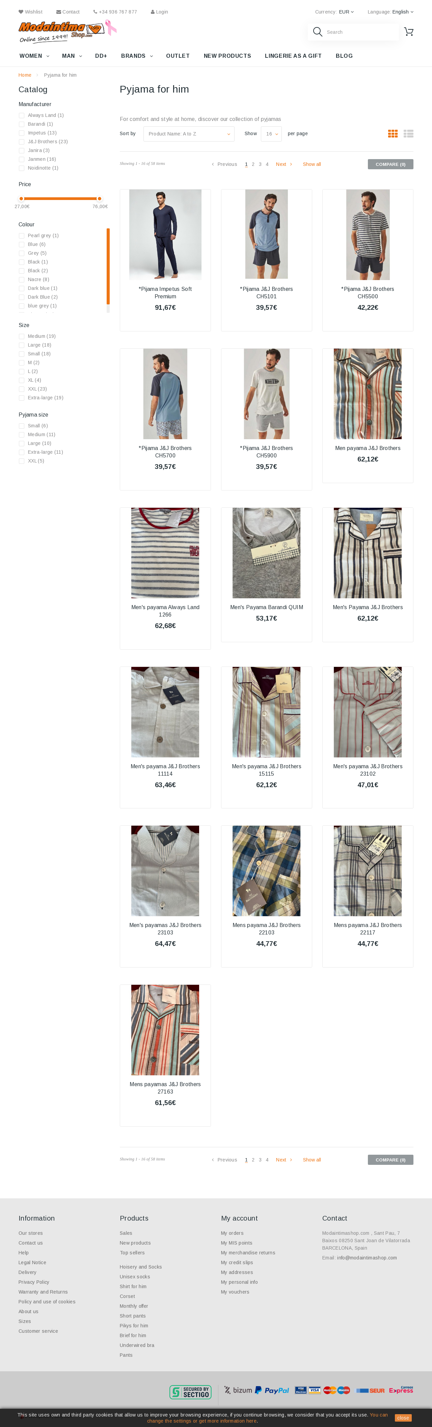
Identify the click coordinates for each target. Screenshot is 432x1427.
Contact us (31, 1243)
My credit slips (237, 1262)
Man (68, 56)
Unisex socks (135, 1276)
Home (25, 75)
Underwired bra (137, 1345)
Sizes (25, 1321)
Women (31, 56)
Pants (126, 1355)
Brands (133, 56)
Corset (127, 1296)
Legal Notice (32, 1262)
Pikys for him (134, 1325)
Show (251, 133)
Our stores (31, 1233)
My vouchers (235, 1292)
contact (68, 12)
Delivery (28, 1272)
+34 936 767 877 (115, 12)
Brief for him (133, 1335)
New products (227, 56)
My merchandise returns (248, 1252)
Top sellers (132, 1252)
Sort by (128, 133)
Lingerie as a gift (293, 56)
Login (159, 12)
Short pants (133, 1316)
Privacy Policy (34, 1282)
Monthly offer (134, 1306)
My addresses (237, 1272)
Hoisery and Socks (141, 1267)
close (403, 1418)
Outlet (178, 56)
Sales (126, 1233)
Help (24, 1252)
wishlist (31, 12)
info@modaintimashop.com (367, 1257)
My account (239, 1218)
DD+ (101, 56)
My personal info (239, 1282)
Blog (344, 56)
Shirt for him (133, 1286)
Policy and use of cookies (47, 1301)
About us (29, 1311)
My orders (232, 1233)
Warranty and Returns (43, 1292)
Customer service (38, 1331)
